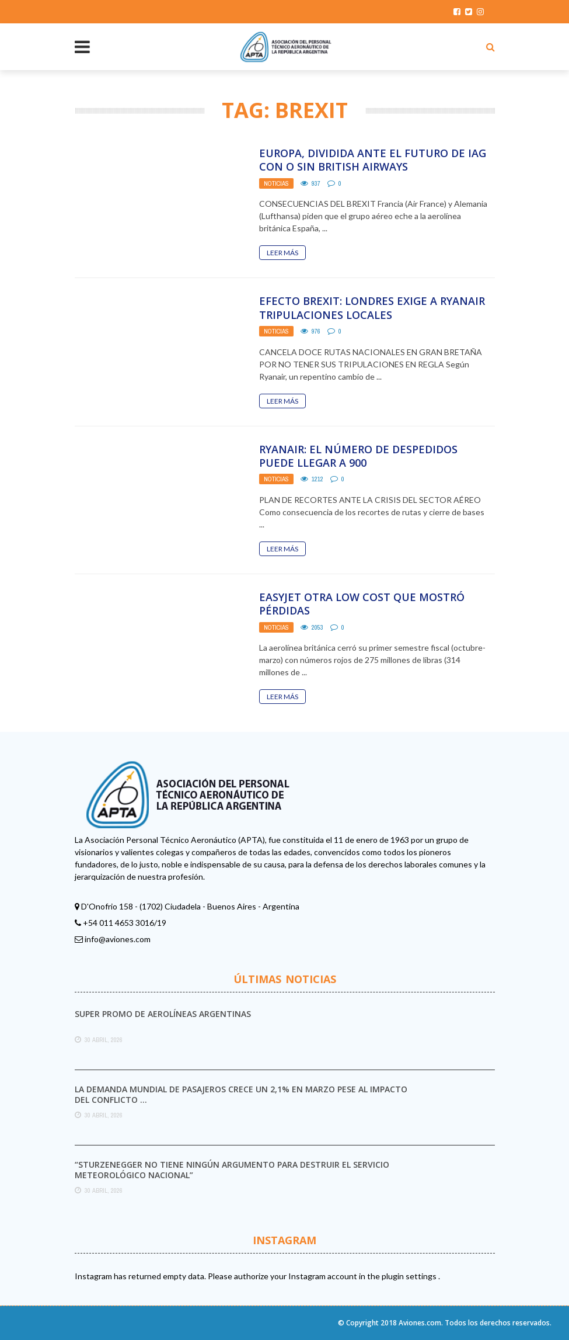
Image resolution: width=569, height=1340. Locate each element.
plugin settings (410, 1276)
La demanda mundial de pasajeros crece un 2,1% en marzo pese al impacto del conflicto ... (241, 1094)
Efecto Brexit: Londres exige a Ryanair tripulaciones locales (372, 307)
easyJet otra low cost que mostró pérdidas (362, 603)
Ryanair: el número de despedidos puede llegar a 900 (358, 456)
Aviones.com (420, 1323)
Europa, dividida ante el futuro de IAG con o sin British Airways (372, 159)
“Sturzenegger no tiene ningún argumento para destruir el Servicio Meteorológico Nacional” (232, 1170)
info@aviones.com (118, 939)
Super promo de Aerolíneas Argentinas (163, 1013)
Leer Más (282, 252)
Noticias (276, 183)
